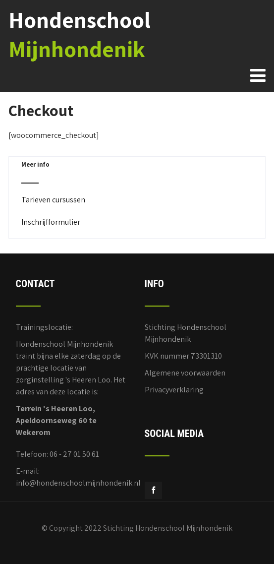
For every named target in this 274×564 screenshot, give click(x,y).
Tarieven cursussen (53, 199)
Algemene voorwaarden (185, 373)
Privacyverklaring (174, 389)
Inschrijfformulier (50, 222)
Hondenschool (79, 34)
